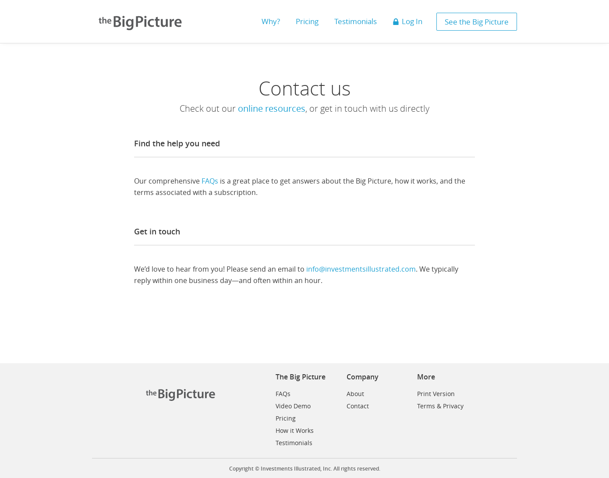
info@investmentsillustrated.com (361, 269)
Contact (358, 406)
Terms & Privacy (440, 406)
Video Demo (293, 406)
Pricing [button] (307, 21)
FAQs (210, 181)
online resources (271, 108)
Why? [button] (271, 21)
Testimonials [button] (355, 21)
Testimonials (294, 443)
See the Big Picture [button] (477, 22)
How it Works (295, 430)
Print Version (436, 393)
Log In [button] (407, 21)
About (355, 393)
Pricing (286, 418)
